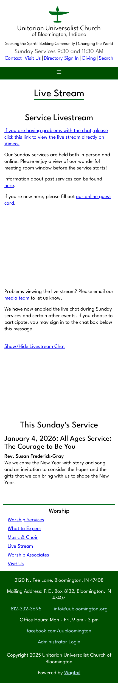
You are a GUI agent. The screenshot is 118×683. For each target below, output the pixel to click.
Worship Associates (28, 555)
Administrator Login (59, 642)
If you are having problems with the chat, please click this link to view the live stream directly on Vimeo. (56, 137)
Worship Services (26, 520)
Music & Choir (23, 537)
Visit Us (33, 58)
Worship (59, 511)
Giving (89, 58)
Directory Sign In (61, 58)
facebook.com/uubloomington (59, 631)
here (9, 185)
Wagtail (72, 673)
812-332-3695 (26, 609)
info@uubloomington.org (81, 609)
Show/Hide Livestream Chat (34, 346)
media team (16, 298)
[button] (59, 73)
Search (106, 58)
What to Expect (24, 528)
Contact (13, 58)
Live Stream (20, 546)
